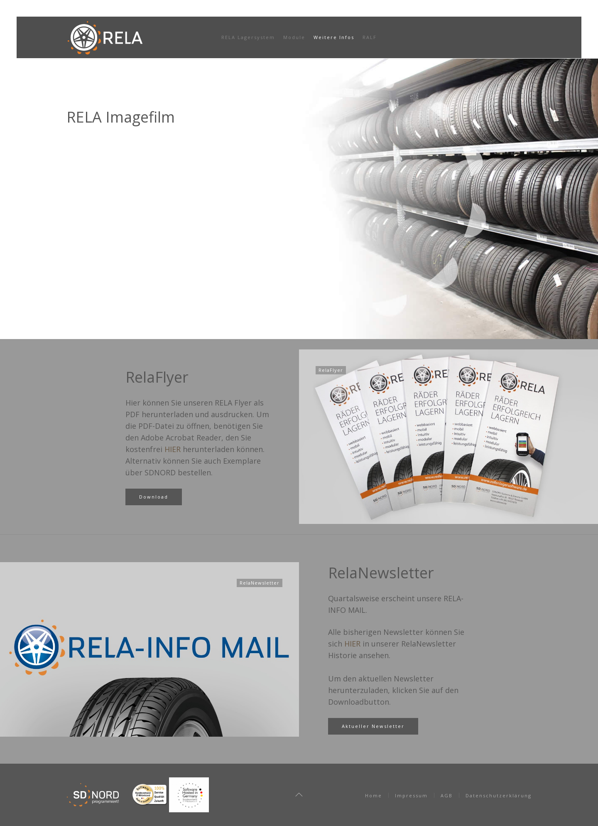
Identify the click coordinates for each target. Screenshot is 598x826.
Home (373, 795)
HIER (172, 449)
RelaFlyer (157, 377)
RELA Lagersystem (248, 37)
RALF (370, 37)
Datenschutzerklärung (499, 795)
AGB (447, 795)
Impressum (411, 795)
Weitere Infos (334, 37)
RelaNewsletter (381, 573)
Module (294, 37)
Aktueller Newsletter (373, 726)
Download (153, 497)
